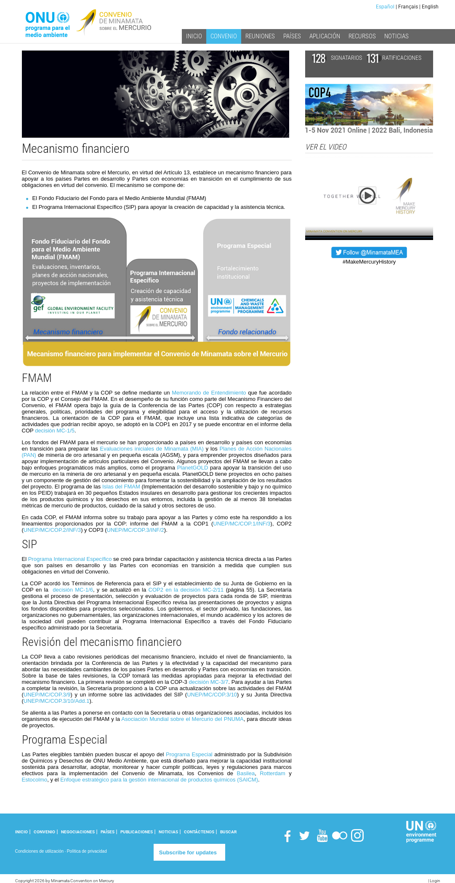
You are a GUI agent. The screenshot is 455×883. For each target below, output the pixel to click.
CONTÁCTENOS (199, 832)
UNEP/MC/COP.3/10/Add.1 (57, 701)
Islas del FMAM (121, 486)
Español (385, 7)
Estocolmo (35, 779)
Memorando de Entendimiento (209, 392)
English (430, 7)
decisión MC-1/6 (73, 590)
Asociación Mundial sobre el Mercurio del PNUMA (182, 719)
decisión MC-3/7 (208, 682)
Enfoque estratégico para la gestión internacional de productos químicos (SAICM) (159, 779)
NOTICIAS (168, 832)
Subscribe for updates (188, 852)
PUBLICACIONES (136, 832)
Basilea (246, 773)
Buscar (228, 832)
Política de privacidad (87, 851)
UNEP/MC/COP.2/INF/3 (52, 530)
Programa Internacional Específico (70, 559)
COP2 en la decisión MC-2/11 (186, 590)
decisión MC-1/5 (55, 430)
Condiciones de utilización (39, 851)
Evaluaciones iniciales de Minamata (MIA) (152, 449)
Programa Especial (189, 754)
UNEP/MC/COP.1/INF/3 (241, 523)
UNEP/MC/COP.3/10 (212, 694)
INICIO (21, 832)
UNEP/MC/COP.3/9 (47, 694)
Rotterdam (272, 773)
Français (408, 7)
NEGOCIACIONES (78, 832)
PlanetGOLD (192, 467)
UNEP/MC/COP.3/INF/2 (135, 530)
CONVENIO (44, 832)
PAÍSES (107, 832)
